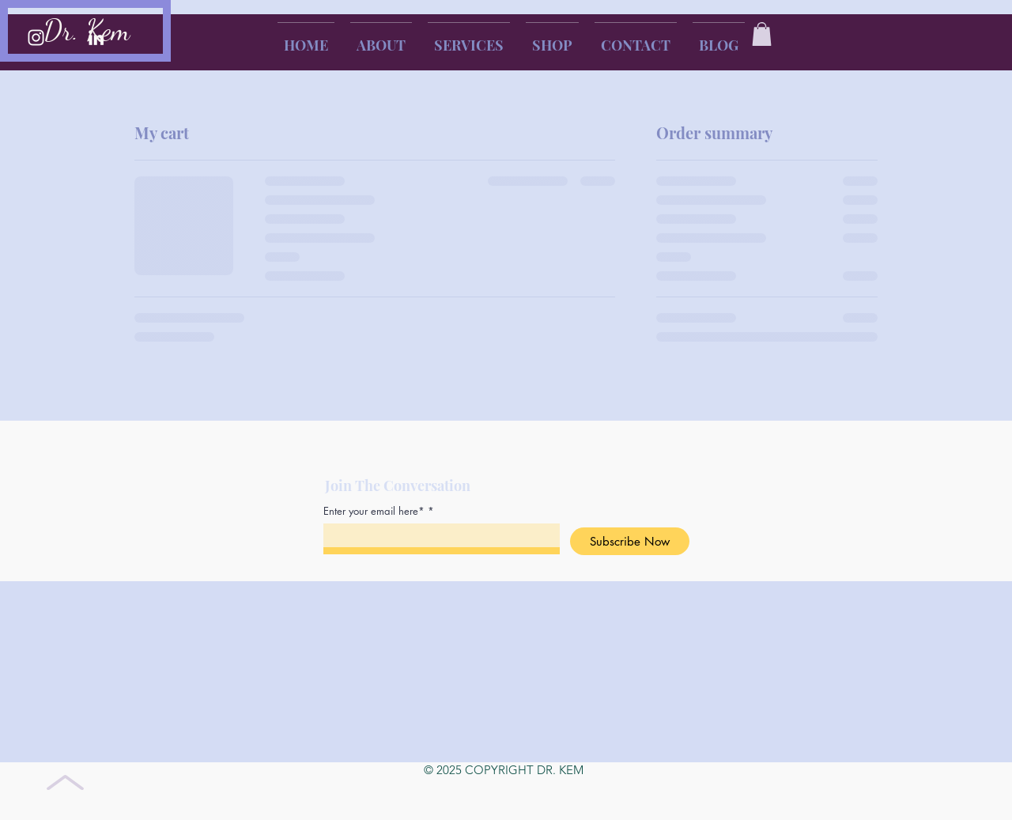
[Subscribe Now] (629, 541)
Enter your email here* (374, 511)
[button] (762, 34)
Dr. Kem (86, 30)
